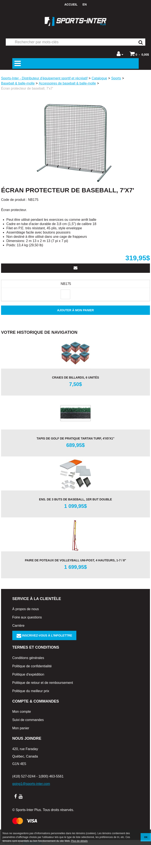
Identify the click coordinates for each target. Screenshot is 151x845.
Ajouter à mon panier (75, 310)
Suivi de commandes (28, 720)
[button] (139, 53)
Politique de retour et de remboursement (42, 682)
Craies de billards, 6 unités (75, 377)
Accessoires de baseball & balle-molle (67, 83)
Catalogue (99, 78)
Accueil (70, 4)
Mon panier (20, 728)
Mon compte (21, 711)
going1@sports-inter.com (31, 784)
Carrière (18, 625)
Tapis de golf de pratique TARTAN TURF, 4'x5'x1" (76, 438)
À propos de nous (25, 609)
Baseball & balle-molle (18, 83)
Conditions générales (28, 658)
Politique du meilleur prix (30, 691)
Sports (116, 78)
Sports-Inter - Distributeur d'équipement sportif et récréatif (44, 78)
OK (146, 837)
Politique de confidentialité (32, 666)
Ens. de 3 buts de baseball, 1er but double (75, 499)
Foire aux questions (27, 617)
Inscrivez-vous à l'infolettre (44, 635)
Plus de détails (79, 840)
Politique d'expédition (28, 674)
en (84, 4)
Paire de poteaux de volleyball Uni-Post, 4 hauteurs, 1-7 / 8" (75, 560)
